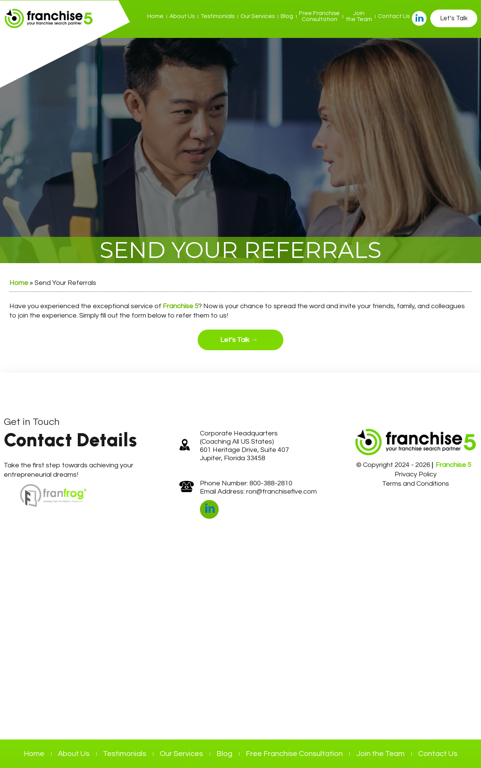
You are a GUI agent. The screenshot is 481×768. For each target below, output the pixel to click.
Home (155, 16)
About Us (182, 16)
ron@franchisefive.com (281, 491)
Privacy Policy (416, 474)
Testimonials (217, 16)
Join (359, 16)
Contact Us (394, 16)
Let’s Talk (453, 18)
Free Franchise (319, 16)
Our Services (257, 16)
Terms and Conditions (415, 483)
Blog (287, 16)
